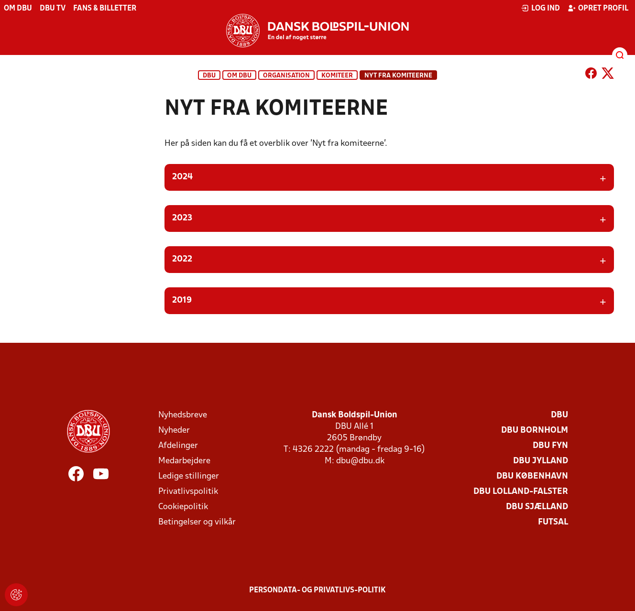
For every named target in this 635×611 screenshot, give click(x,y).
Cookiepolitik (183, 507)
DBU (209, 76)
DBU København (532, 476)
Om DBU (18, 8)
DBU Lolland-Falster (520, 492)
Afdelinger (178, 446)
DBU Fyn (550, 446)
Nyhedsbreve (182, 415)
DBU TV (53, 8)
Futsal (553, 522)
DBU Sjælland (537, 507)
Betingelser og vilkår (197, 522)
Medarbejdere (184, 461)
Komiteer (337, 76)
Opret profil (598, 8)
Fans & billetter (104, 8)
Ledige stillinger (188, 476)
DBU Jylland (540, 461)
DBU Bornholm (534, 430)
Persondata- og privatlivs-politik (317, 590)
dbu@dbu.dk (360, 461)
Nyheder (174, 430)
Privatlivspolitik (188, 492)
